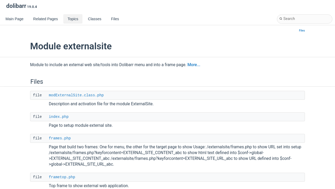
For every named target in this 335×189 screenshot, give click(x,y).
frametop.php (62, 177)
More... (193, 64)
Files (302, 30)
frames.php (60, 138)
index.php (59, 117)
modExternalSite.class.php (76, 95)
